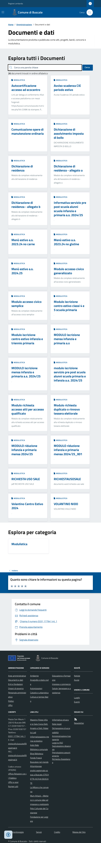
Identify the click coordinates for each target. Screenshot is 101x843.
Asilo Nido (34, 745)
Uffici (10, 705)
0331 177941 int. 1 (17, 736)
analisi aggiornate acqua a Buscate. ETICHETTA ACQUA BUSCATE (39, 777)
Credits (57, 832)
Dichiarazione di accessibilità (61, 730)
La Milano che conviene (39, 789)
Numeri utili (13, 786)
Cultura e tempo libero (39, 699)
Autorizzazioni (36, 688)
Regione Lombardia (15, 3)
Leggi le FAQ (57, 742)
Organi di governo (16, 688)
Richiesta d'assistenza (61, 761)
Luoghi (77, 697)
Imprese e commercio (61, 684)
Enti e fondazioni (15, 684)
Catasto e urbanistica (39, 692)
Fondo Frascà (36, 757)
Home (10, 24)
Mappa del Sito (78, 832)
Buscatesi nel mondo (39, 762)
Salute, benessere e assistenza (61, 690)
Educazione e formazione (61, 678)
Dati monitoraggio (16, 832)
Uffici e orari (13, 782)
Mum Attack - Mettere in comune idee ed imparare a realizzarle (39, 800)
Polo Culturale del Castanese (39, 810)
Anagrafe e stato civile (39, 682)
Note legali (57, 724)
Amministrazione (24, 24)
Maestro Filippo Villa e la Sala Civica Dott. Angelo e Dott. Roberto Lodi (39, 726)
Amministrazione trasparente (61, 738)
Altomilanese (36, 766)
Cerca (87, 67)
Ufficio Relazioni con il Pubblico (17, 776)
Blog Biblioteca (36, 753)
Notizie (77, 675)
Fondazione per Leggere (39, 819)
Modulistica (18, 80)
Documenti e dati (15, 680)
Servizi (39, 832)
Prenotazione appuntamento (61, 754)
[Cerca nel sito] (88, 12)
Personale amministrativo (17, 694)
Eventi (77, 701)
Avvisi (76, 680)
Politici (11, 701)
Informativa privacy (60, 719)
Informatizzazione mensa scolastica (39, 738)
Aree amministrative (17, 675)
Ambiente (34, 675)
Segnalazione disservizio (61, 747)
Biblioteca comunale (39, 749)
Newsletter (79, 723)
